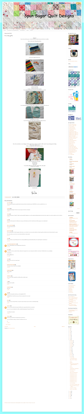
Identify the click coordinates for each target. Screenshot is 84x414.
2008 (70, 394)
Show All (78, 208)
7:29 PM (8, 278)
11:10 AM (8, 261)
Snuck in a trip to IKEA (73, 389)
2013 (70, 336)
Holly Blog (70, 232)
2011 (70, 339)
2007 (70, 395)
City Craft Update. (72, 383)
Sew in (71, 361)
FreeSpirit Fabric (71, 228)
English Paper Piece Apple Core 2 (73, 133)
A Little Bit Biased (71, 183)
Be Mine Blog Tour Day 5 (73, 376)
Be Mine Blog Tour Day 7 (73, 373)
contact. (31, 30)
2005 (70, 398)
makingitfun (71, 217)
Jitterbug (71, 362)
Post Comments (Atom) (11, 328)
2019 (70, 328)
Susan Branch (71, 292)
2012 (70, 338)
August (71, 346)
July (70, 347)
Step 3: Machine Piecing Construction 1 (72, 301)
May (71, 350)
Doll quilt (70, 311)
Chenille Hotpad (71, 130)
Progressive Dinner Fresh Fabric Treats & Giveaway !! (74, 364)
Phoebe (8, 249)
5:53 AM (8, 216)
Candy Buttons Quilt (72, 127)
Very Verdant (9, 202)
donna (8, 300)
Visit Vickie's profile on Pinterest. (72, 61)
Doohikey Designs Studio (73, 229)
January (71, 356)
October (71, 343)
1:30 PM (8, 272)
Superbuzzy (70, 291)
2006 (70, 396)
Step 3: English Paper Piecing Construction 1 (73, 299)
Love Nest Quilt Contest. (73, 358)
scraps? (71, 365)
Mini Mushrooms (71, 286)
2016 (70, 332)
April (71, 351)
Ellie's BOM (70, 289)
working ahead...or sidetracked (74, 368)
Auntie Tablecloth (71, 126)
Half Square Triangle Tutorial (73, 137)
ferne (7, 238)
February (71, 354)
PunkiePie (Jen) (9, 287)
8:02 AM (8, 235)
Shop (27, 30)
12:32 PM (8, 267)
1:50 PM (8, 289)
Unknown (8, 305)
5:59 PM (8, 297)
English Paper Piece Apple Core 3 (73, 134)
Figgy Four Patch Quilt (72, 136)
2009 (70, 392)
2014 (70, 335)
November (71, 342)
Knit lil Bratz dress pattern (72, 138)
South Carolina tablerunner (73, 147)
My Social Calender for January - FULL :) (74, 386)
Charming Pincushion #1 (72, 129)
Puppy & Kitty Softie (72, 142)
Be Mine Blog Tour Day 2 (73, 380)
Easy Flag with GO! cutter (72, 131)
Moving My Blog (71, 230)
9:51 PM (8, 302)
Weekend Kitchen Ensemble (73, 150)
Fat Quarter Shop (71, 287)
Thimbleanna (9, 275)
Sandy (8, 259)
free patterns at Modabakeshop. (13, 30)
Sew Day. (71, 367)
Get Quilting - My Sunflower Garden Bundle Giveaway (73, 222)
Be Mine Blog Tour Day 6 (73, 375)
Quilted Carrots (71, 144)
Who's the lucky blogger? (73, 359)
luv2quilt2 (8, 208)
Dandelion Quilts (9, 270)
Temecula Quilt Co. (72, 168)
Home (5, 30)
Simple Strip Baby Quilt (72, 146)
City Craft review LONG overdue (74, 384)
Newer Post (6, 326)
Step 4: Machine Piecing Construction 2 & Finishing (73, 305)
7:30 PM (8, 313)
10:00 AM (8, 246)
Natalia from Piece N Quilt (10, 264)
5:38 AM (8, 211)
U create (70, 158)
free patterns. (22, 30)
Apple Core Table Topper (72, 125)
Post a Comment (8, 324)
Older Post (63, 326)
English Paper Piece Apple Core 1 (73, 132)
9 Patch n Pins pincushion (72, 124)
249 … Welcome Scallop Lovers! (73, 233)
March (71, 353)
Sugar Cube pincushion (72, 149)
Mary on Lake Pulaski (10, 225)
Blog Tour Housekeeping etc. (74, 372)
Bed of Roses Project (72, 369)
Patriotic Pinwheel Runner (72, 140)
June (70, 349)
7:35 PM (8, 322)
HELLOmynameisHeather (73, 224)
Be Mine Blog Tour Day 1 (73, 381)
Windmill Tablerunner (72, 152)
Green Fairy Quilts (72, 166)
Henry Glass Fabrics (72, 220)
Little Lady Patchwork (72, 285)
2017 (70, 331)
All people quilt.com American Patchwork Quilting (73, 310)
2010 (70, 391)
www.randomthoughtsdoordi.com (11, 244)
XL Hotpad (70, 153)
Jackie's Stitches (9, 230)
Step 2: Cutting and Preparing (73, 297)
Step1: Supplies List (71, 296)
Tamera (8, 214)
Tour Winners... (72, 371)
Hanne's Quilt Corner (72, 193)
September (71, 345)
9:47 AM (8, 241)
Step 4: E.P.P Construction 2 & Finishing (73, 303)
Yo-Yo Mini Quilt (71, 154)
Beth (7, 292)
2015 (70, 334)
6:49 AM (8, 222)
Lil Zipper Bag (71, 139)
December (71, 340)
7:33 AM (8, 227)
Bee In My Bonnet (71, 176)
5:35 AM (8, 205)
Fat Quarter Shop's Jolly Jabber (73, 161)
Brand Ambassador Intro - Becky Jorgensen (73, 219)
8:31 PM (8, 284)
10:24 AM (8, 256)
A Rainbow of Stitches (73, 387)
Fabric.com (70, 288)
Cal (7, 281)
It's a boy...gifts (72, 357)
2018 (70, 330)
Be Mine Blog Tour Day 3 (73, 379)
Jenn (7, 219)
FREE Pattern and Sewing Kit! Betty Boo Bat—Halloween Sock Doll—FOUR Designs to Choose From (74, 225)
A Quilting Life (71, 163)
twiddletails (71, 201)
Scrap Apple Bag (71, 145)
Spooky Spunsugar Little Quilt (73, 148)
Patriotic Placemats (71, 141)
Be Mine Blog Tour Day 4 (73, 377)
